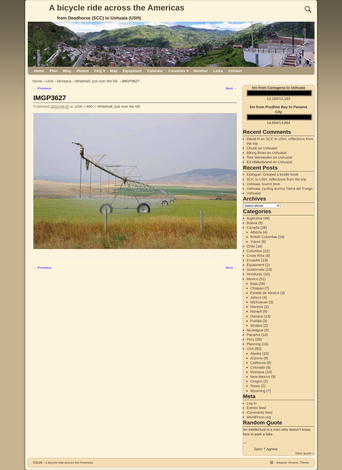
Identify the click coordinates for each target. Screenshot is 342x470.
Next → (231, 88)
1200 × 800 (83, 106)
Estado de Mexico (264, 293)
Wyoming (257, 391)
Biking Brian (256, 153)
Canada (253, 227)
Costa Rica (255, 255)
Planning (254, 344)
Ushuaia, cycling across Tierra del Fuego (280, 188)
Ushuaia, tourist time (263, 184)
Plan (53, 71)
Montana (64, 81)
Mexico (252, 279)
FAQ (100, 71)
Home (39, 71)
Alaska (255, 353)
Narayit (256, 311)
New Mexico (260, 376)
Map (113, 71)
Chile (251, 246)
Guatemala (255, 269)
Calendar (155, 71)
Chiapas (257, 288)
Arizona (256, 358)
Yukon (255, 242)
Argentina (254, 218)
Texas (255, 386)
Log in (252, 403)
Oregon (256, 381)
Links (218, 71)
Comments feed (259, 412)
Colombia (254, 251)
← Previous (42, 88)
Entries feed (256, 408)
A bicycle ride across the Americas (117, 7)
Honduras (254, 274)
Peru (250, 339)
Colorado (257, 367)
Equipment (132, 71)
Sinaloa (256, 325)
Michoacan (259, 302)
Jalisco (255, 297)
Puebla (256, 321)
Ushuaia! (270, 148)
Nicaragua (255, 330)
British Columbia (263, 237)
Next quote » (305, 453)
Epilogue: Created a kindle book (272, 174)
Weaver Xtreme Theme (292, 462)
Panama (253, 335)
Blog (67, 71)
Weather (201, 71)
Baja (254, 283)
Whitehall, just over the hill (96, 81)
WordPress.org (259, 417)
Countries (179, 71)
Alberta (256, 232)
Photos (82, 71)
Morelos (256, 307)
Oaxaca (256, 316)
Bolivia (252, 223)
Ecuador (253, 260)
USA (50, 81)
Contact (235, 71)
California (258, 363)
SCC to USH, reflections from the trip (276, 179)
